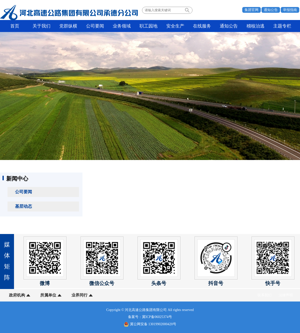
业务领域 (122, 26)
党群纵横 (68, 26)
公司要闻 (95, 26)
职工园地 (149, 26)
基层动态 (23, 206)
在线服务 (202, 26)
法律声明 (286, 295)
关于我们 (41, 26)
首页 (14, 26)
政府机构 (17, 295)
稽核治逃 (255, 26)
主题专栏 (282, 26)
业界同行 (80, 295)
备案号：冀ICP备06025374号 (150, 317)
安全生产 (175, 26)
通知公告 (271, 10)
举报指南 (290, 10)
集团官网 (251, 10)
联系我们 (265, 295)
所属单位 (48, 295)
